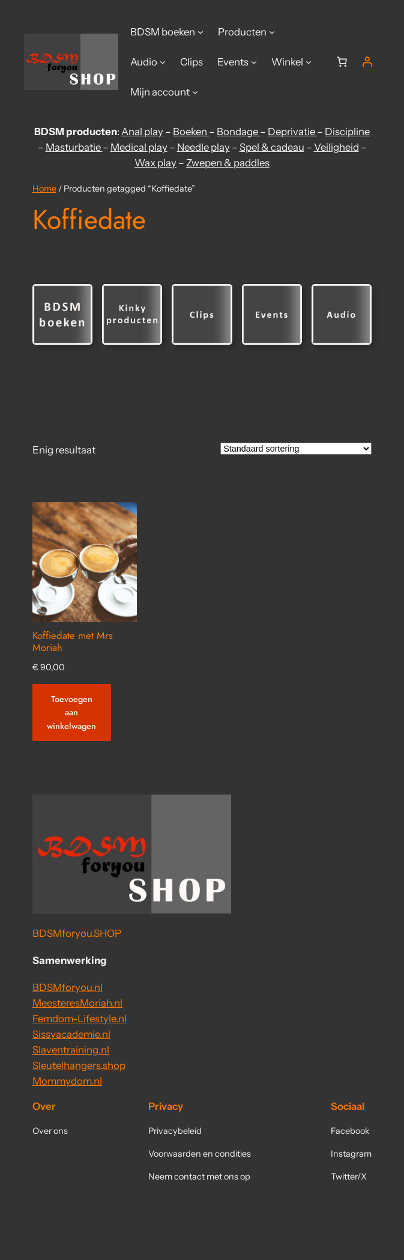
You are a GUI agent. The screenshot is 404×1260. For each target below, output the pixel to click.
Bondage (238, 132)
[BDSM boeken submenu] (200, 32)
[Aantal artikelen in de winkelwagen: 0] (342, 61)
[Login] (367, 61)
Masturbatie (74, 147)
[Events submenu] (254, 62)
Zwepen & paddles (228, 163)
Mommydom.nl (67, 1081)
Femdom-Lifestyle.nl (79, 1019)
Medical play (138, 147)
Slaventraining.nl (70, 1050)
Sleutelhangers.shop (78, 1065)
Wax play (155, 163)
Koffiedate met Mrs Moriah (72, 641)
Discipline (347, 132)
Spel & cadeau (272, 147)
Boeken (191, 132)
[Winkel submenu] (309, 62)
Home (44, 188)
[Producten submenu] (272, 32)
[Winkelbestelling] (296, 449)
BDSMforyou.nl (67, 987)
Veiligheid (336, 147)
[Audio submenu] (163, 62)
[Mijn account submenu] (195, 92)
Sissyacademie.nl (71, 1034)
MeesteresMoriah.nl (77, 1003)
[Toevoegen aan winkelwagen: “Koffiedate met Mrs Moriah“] (71, 713)
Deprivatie (292, 132)
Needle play (203, 147)
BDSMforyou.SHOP (76, 933)
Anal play (142, 132)
